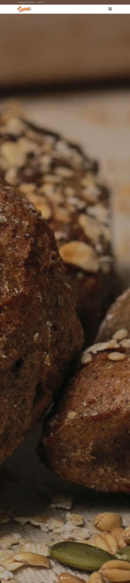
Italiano (40, 2)
